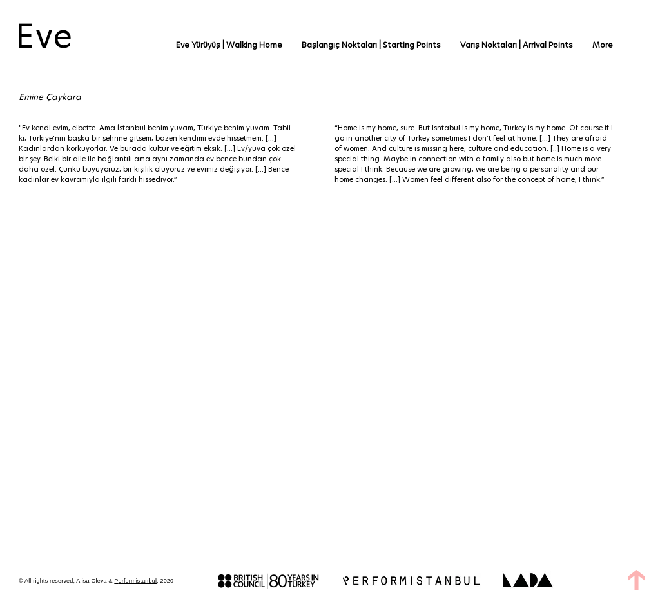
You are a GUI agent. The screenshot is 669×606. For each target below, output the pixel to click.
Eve (44, 36)
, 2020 (165, 581)
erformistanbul (138, 581)
